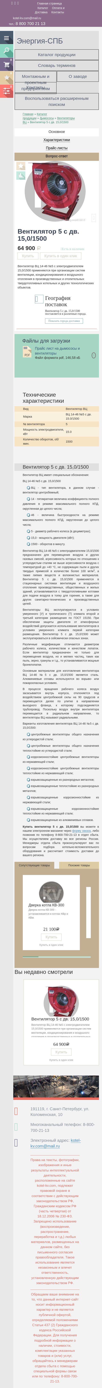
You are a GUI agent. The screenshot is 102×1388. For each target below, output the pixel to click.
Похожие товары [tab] (79, 865)
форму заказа (81, 830)
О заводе (78, 76)
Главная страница (49, 3)
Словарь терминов (56, 65)
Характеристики (56, 140)
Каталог (43, 8)
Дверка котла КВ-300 (46, 905)
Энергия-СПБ (40, 41)
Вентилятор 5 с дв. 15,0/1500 (60, 1019)
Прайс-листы (57, 148)
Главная (28, 114)
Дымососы (47, 118)
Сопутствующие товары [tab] (34, 865)
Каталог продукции (56, 54)
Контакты (57, 12)
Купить (28, 256)
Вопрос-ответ (57, 156)
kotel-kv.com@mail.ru (27, 18)
